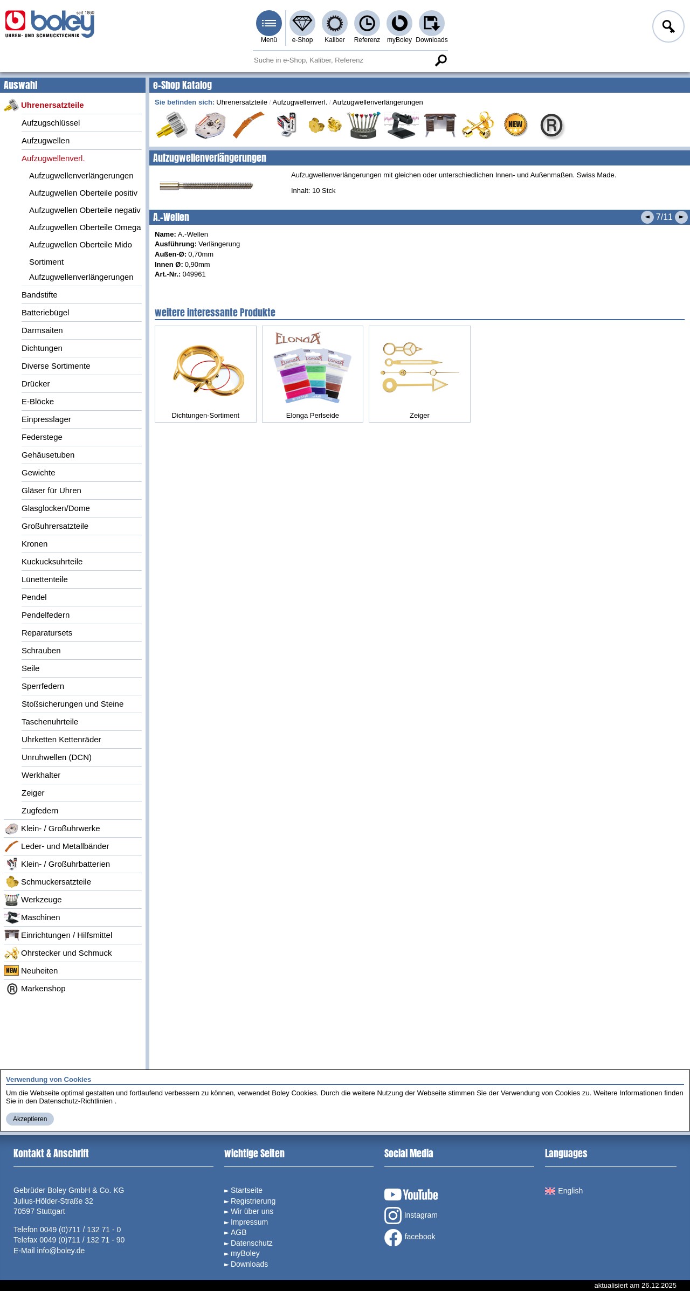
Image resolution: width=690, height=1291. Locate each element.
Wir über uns (252, 1211)
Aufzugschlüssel (51, 122)
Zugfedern (40, 810)
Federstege (42, 436)
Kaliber (334, 40)
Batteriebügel (45, 312)
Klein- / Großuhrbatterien (57, 864)
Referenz (367, 40)
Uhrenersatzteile (44, 105)
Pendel (34, 597)
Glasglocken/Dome (56, 508)
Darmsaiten (42, 330)
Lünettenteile (45, 579)
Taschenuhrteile (50, 721)
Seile (30, 668)
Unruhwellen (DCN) (57, 757)
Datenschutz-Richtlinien (76, 1101)
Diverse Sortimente (56, 365)
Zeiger (33, 792)
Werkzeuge (33, 899)
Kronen (34, 543)
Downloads (431, 40)
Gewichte (39, 472)
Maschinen (32, 917)
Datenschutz (252, 1243)
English (564, 1190)
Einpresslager (46, 419)
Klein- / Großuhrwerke (52, 828)
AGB (239, 1232)
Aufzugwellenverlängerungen (81, 175)
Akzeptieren (30, 1119)
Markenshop (35, 988)
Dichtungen (42, 348)
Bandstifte (40, 294)
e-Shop (302, 40)
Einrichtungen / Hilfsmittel (58, 935)
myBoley (399, 40)
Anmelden (667, 28)
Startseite (247, 1190)
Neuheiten (31, 970)
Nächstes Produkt (681, 217)
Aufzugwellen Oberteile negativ (85, 210)
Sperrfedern (43, 686)
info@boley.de (61, 1250)
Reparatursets (47, 632)
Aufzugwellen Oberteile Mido (80, 244)
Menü (269, 40)
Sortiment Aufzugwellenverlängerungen (81, 269)
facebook (410, 1237)
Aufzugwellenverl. (53, 158)
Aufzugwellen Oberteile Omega (85, 227)
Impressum (249, 1222)
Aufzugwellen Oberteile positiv (83, 192)
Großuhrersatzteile (55, 525)
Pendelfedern (46, 614)
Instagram (411, 1215)
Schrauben (41, 650)
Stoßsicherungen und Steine (72, 703)
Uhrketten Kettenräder (61, 739)
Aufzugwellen (46, 140)
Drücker (36, 383)
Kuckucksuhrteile (52, 561)
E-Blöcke (38, 401)
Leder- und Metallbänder (56, 846)
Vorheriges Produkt (647, 217)
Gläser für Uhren (51, 490)
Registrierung (253, 1201)
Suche (440, 60)
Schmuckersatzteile (47, 881)
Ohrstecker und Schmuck (58, 953)
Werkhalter (41, 774)
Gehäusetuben (48, 454)
